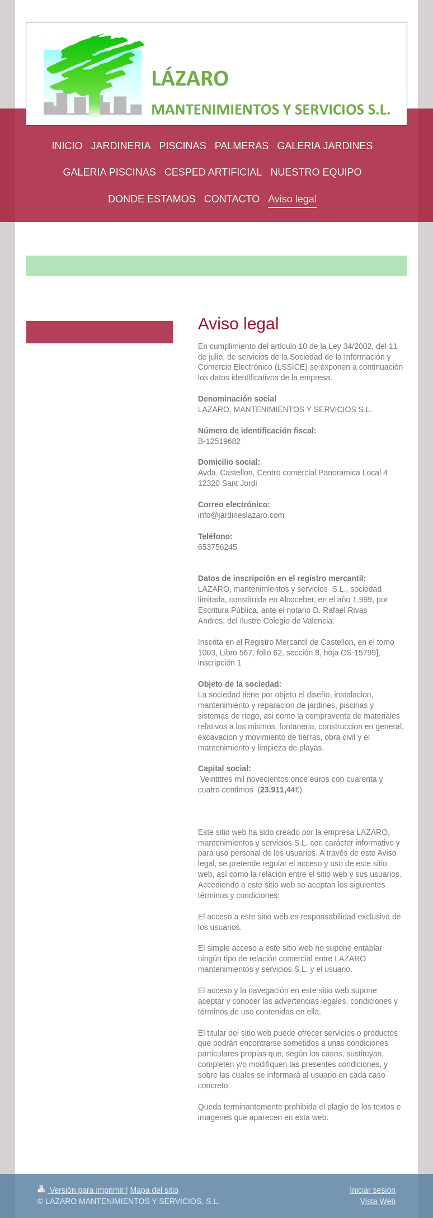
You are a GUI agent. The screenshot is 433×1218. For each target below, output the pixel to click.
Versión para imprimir (81, 1190)
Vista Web (378, 1201)
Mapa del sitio (154, 1190)
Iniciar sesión (373, 1190)
